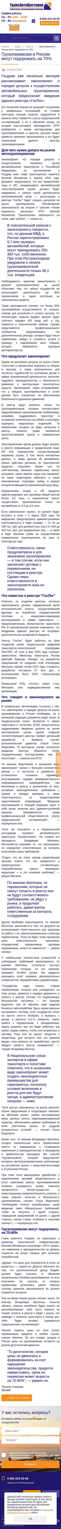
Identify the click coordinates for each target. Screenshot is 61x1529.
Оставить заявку (58, 764)
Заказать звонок (49, 23)
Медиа (17, 46)
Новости (30, 46)
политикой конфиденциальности (30, 1511)
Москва (14, 28)
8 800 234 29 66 (50, 18)
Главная (5, 46)
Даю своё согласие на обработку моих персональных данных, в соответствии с (34, 1455)
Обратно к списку (17, 1397)
